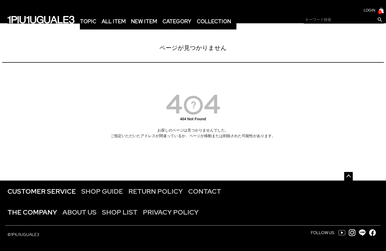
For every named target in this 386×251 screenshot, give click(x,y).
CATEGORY (176, 21)
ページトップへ (348, 176)
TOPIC (88, 21)
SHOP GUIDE (102, 191)
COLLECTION (214, 21)
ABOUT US (79, 212)
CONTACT (204, 191)
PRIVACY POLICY (171, 212)
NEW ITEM (144, 21)
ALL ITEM (114, 21)
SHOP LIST (120, 212)
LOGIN (369, 10)
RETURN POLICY (155, 191)
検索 (380, 20)
